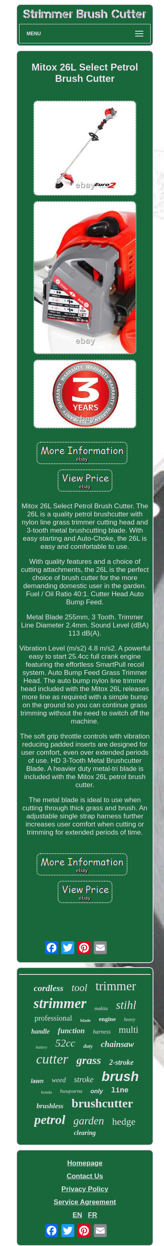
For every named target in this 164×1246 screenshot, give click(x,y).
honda (46, 1092)
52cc (65, 1043)
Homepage (85, 1163)
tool (79, 987)
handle (40, 1031)
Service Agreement (85, 1202)
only (97, 1091)
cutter (52, 1058)
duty (88, 1046)
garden (88, 1121)
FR (92, 1215)
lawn (37, 1081)
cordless (48, 988)
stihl (126, 1004)
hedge (123, 1121)
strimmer (60, 1003)
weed (59, 1080)
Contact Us (85, 1176)
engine (107, 1019)
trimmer (115, 986)
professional (53, 1018)
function (71, 1030)
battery (41, 1047)
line (120, 1090)
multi (128, 1030)
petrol (49, 1119)
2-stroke (121, 1062)
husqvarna (71, 1091)
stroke (83, 1079)
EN (77, 1215)
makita (101, 1008)
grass (88, 1060)
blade (85, 1020)
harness (102, 1032)
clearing (85, 1132)
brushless (50, 1106)
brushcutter (102, 1103)
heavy (129, 1019)
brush (120, 1076)
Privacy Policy (84, 1189)
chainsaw (117, 1044)
